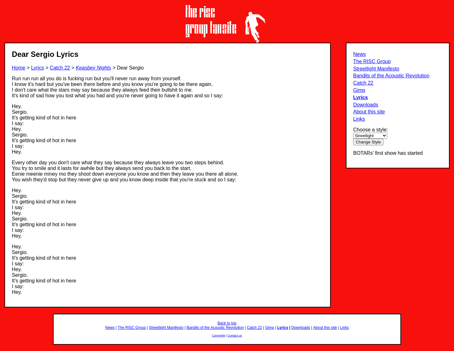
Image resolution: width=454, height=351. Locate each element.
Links (359, 119)
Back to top (227, 323)
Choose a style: (370, 129)
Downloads (365, 104)
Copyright (218, 335)
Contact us (235, 335)
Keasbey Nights (93, 67)
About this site (369, 111)
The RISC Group (372, 61)
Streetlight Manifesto (376, 68)
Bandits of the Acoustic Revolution (391, 75)
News (359, 54)
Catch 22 (363, 83)
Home (19, 67)
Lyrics (360, 97)
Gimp (359, 90)
